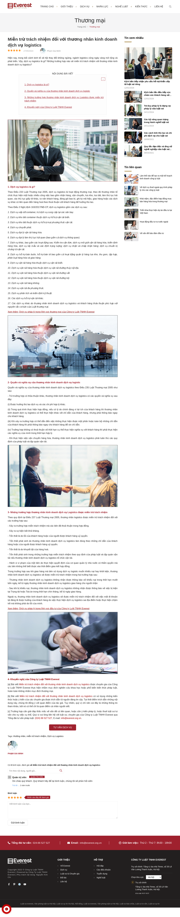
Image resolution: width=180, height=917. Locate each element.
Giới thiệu (69, 6)
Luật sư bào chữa (127, 903)
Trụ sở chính (141, 882)
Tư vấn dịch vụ (62, 728)
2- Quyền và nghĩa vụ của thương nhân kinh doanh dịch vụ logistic (57, 91)
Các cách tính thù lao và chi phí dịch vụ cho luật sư (158, 134)
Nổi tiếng (79, 903)
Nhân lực (104, 6)
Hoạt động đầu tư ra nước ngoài (154, 222)
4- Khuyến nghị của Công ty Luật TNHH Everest (48, 107)
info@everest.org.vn (90, 842)
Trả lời (14, 786)
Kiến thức (143, 6)
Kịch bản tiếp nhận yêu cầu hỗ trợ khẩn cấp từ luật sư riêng (147, 83)
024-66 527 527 (41, 842)
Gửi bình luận (18, 823)
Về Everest (65, 865)
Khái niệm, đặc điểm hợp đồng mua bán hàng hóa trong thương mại (155, 200)
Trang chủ (47, 6)
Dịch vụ (86, 6)
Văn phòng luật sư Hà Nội (45, 903)
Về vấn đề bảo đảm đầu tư (152, 233)
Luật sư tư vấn (141, 903)
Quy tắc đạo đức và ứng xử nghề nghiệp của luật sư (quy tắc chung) (158, 148)
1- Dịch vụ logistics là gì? (37, 85)
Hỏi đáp (100, 865)
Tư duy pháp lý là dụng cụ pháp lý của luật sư (157, 107)
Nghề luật (123, 6)
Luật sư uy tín (154, 903)
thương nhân (19, 737)
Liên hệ (158, 6)
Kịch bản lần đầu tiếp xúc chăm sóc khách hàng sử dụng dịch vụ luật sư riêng (157, 94)
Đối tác (63, 877)
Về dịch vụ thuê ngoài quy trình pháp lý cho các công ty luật (156, 188)
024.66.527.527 (142, 893)
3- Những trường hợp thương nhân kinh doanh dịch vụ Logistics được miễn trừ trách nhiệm (64, 99)
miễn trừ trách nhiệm (36, 737)
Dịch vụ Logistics (55, 737)
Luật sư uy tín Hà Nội (65, 903)
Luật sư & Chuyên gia (69, 873)
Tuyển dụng (102, 873)
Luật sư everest (27, 903)
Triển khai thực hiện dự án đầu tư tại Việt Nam (156, 211)
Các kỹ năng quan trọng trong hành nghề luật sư (156, 121)
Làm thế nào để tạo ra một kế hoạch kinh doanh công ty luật (156, 177)
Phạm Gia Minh (15, 754)
